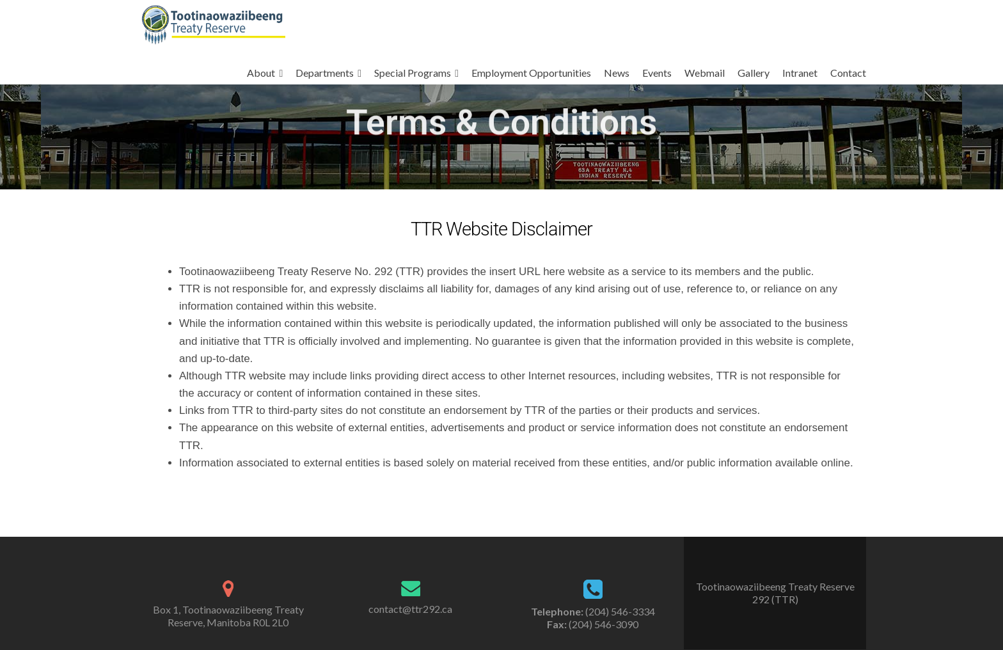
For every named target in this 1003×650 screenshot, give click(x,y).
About (261, 73)
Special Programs (412, 73)
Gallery (754, 73)
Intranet (799, 73)
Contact (848, 73)
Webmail (704, 73)
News (616, 73)
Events (657, 73)
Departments (325, 73)
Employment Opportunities (531, 73)
